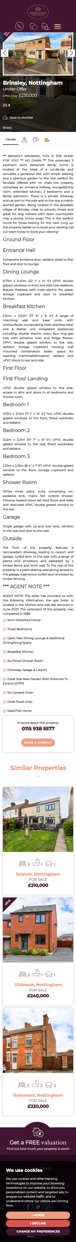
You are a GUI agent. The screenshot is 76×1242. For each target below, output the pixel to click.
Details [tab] (11, 139)
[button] (4, 53)
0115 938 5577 (38, 728)
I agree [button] (38, 1215)
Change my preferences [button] (38, 1231)
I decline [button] (38, 1223)
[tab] (24, 140)
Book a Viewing (38, 742)
